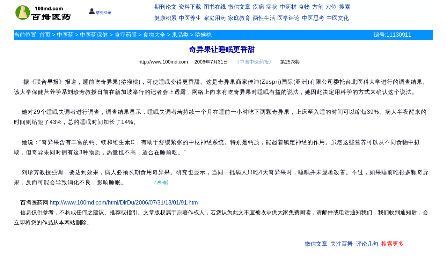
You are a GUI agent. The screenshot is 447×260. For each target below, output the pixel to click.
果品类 (180, 35)
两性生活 (264, 18)
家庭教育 (239, 18)
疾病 (258, 7)
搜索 (344, 7)
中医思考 (313, 18)
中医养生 (190, 18)
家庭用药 (215, 18)
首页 (45, 35)
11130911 (398, 35)
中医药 (65, 35)
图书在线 (215, 7)
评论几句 (367, 244)
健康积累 (165, 18)
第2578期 (290, 62)
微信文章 (239, 7)
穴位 (331, 7)
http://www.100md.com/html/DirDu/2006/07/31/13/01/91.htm (124, 203)
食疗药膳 (126, 35)
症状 (271, 7)
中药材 (288, 7)
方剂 (317, 7)
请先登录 (100, 12)
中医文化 (338, 18)
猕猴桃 (203, 35)
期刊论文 (165, 7)
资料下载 (190, 7)
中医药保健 (94, 35)
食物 (304, 7)
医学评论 (288, 18)
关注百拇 (341, 244)
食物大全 (154, 35)
